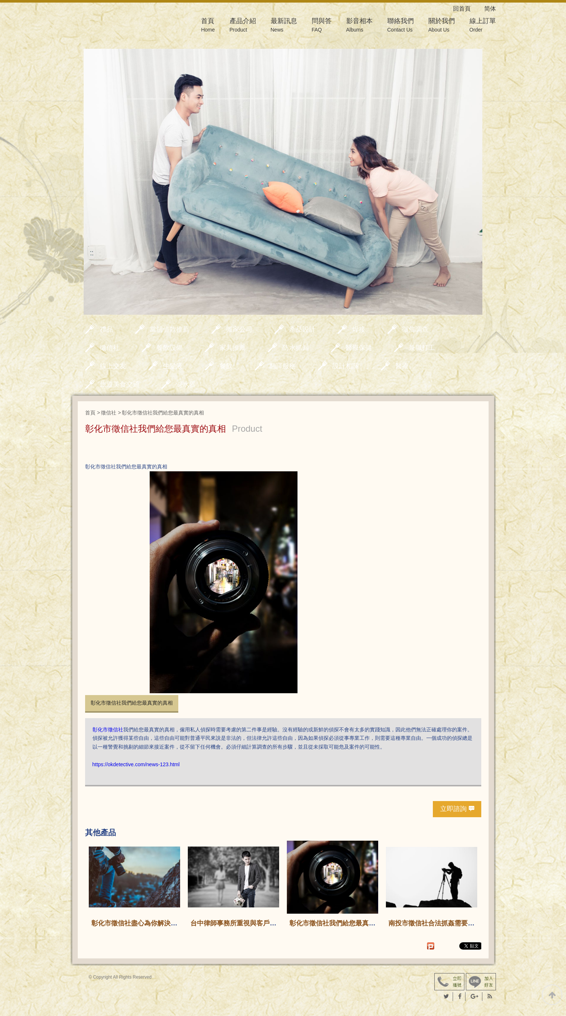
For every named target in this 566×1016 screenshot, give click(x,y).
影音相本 (359, 25)
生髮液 (173, 366)
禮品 (106, 329)
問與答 (322, 25)
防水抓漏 (295, 347)
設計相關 (345, 366)
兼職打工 (422, 347)
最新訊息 (284, 25)
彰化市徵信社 (107, 729)
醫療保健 (359, 347)
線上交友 (113, 366)
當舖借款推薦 (169, 329)
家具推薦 (232, 347)
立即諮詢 (453, 808)
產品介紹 (243, 25)
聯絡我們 (400, 25)
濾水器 (186, 384)
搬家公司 (239, 329)
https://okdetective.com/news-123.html (136, 764)
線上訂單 (483, 25)
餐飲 (226, 366)
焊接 (358, 329)
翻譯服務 (282, 366)
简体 (490, 9)
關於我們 (441, 25)
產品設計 (302, 329)
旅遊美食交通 (119, 384)
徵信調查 (415, 329)
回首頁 (467, 9)
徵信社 (110, 347)
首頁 (208, 25)
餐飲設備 (169, 347)
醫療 (402, 366)
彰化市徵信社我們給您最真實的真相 (132, 703)
